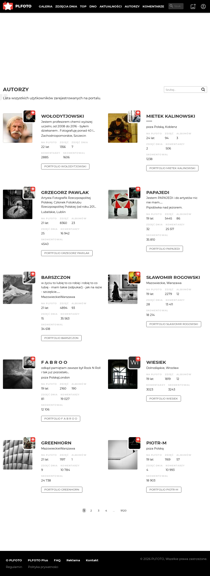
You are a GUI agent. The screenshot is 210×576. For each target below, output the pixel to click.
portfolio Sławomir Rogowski (173, 324)
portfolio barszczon (61, 337)
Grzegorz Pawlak (65, 192)
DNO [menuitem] (93, 6)
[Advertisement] (105, 42)
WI (134, 362)
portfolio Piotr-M (163, 489)
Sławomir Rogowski (173, 277)
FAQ (57, 560)
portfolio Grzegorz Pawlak (66, 253)
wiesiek (156, 362)
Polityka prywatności (43, 567)
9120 (123, 510)
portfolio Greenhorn (61, 489)
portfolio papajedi (164, 248)
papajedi (157, 192)
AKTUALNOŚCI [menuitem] (111, 6)
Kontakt (92, 560)
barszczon (55, 277)
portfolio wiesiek (163, 398)
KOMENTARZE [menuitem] (153, 6)
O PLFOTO (14, 560)
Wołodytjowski (62, 116)
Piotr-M (156, 443)
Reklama (73, 560)
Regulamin (14, 567)
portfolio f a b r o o (60, 418)
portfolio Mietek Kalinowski (172, 168)
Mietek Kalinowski (170, 116)
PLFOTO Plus (38, 560)
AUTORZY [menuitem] (132, 6)
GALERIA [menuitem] (45, 6)
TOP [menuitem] (83, 6)
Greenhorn (56, 443)
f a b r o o (54, 362)
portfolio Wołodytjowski (65, 166)
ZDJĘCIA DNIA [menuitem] (66, 6)
